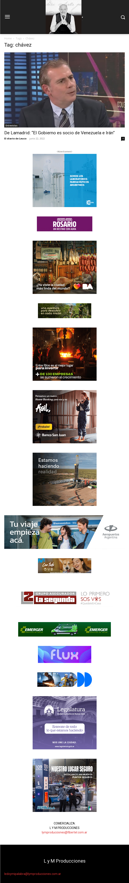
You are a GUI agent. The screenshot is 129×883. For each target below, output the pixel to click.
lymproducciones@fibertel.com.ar (64, 832)
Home (8, 38)
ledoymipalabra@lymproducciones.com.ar (32, 874)
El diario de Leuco (15, 138)
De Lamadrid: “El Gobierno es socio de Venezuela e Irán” (59, 132)
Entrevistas (11, 125)
